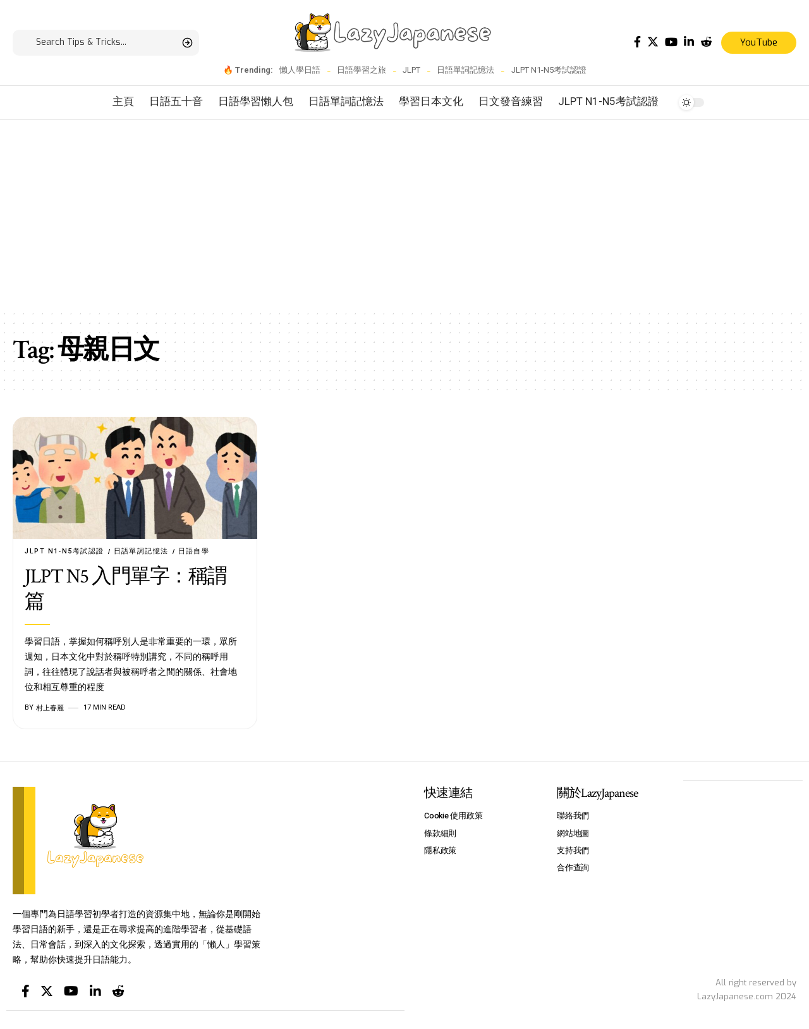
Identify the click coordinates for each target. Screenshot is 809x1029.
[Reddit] (706, 42)
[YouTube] (671, 42)
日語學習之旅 (361, 70)
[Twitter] (653, 42)
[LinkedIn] (689, 42)
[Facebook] (637, 42)
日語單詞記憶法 (465, 70)
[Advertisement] (404, 214)
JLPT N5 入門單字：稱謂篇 (126, 589)
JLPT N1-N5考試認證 (549, 70)
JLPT (411, 70)
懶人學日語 (299, 70)
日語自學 (196, 551)
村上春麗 (50, 708)
